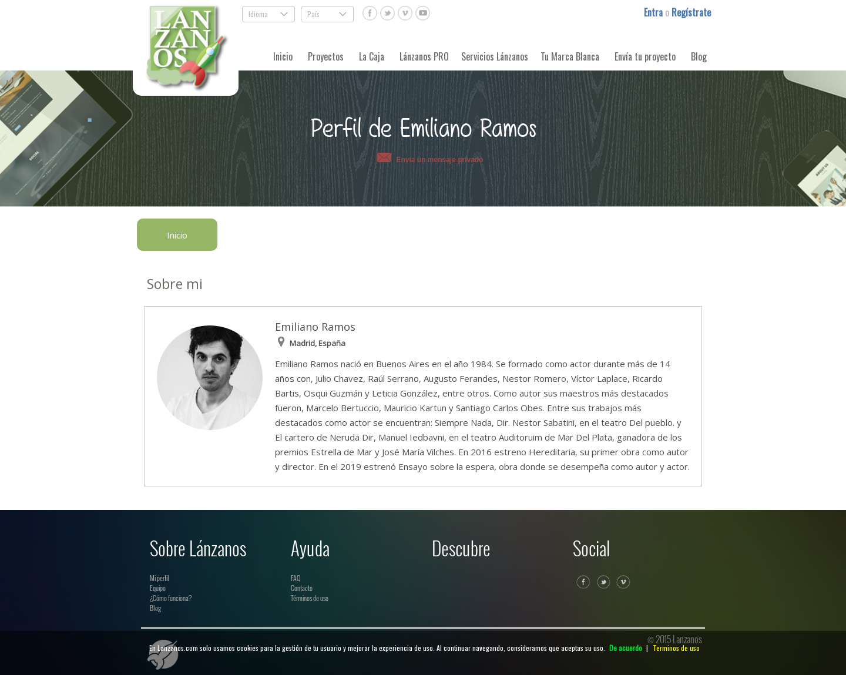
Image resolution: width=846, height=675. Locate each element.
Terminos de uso (676, 648)
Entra (654, 12)
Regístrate (691, 12)
